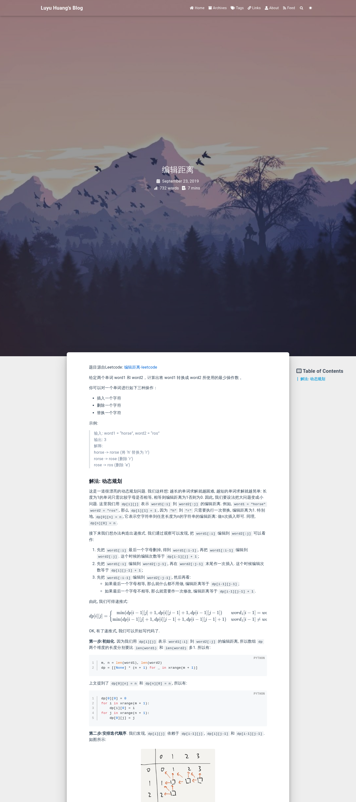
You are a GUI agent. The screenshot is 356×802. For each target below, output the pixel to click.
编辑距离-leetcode (140, 367)
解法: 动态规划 (312, 379)
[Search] (301, 8)
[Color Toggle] (310, 8)
